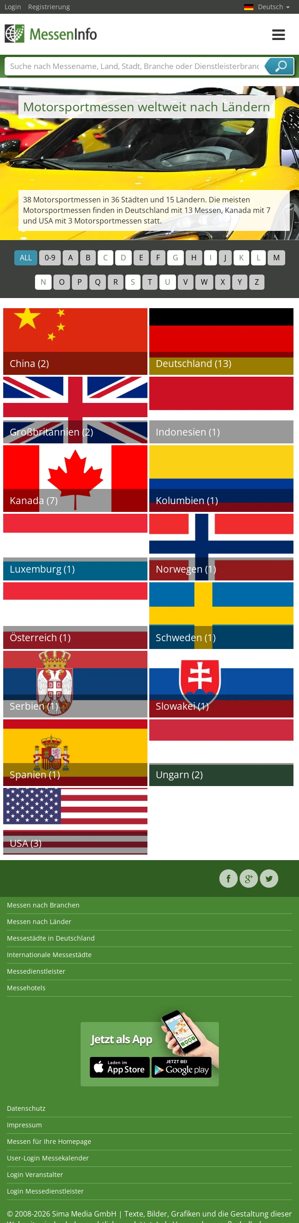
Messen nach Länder (39, 921)
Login (13, 6)
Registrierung (49, 6)
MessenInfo (51, 33)
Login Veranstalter (35, 1174)
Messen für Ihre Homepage (49, 1141)
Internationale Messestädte (49, 954)
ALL (26, 258)
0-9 (50, 258)
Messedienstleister (36, 971)
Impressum (24, 1124)
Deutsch (274, 6)
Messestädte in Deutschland (51, 938)
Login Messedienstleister (45, 1191)
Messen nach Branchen (43, 905)
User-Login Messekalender (48, 1158)
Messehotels (26, 987)
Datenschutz (26, 1108)
